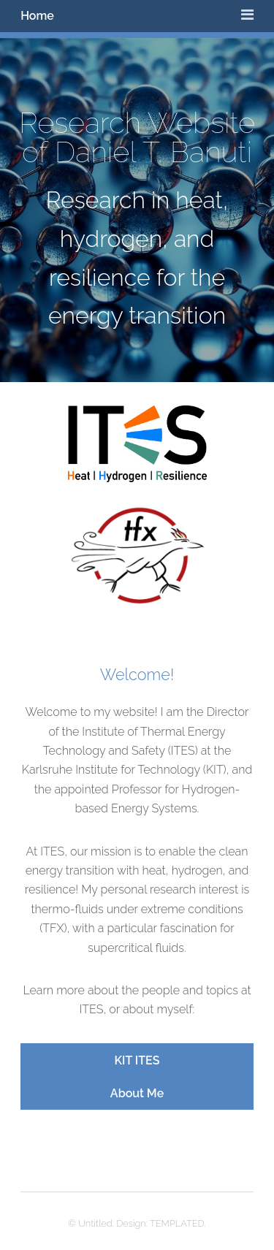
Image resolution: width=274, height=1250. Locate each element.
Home (37, 16)
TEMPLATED (177, 1223)
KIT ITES (137, 1060)
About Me (137, 1093)
